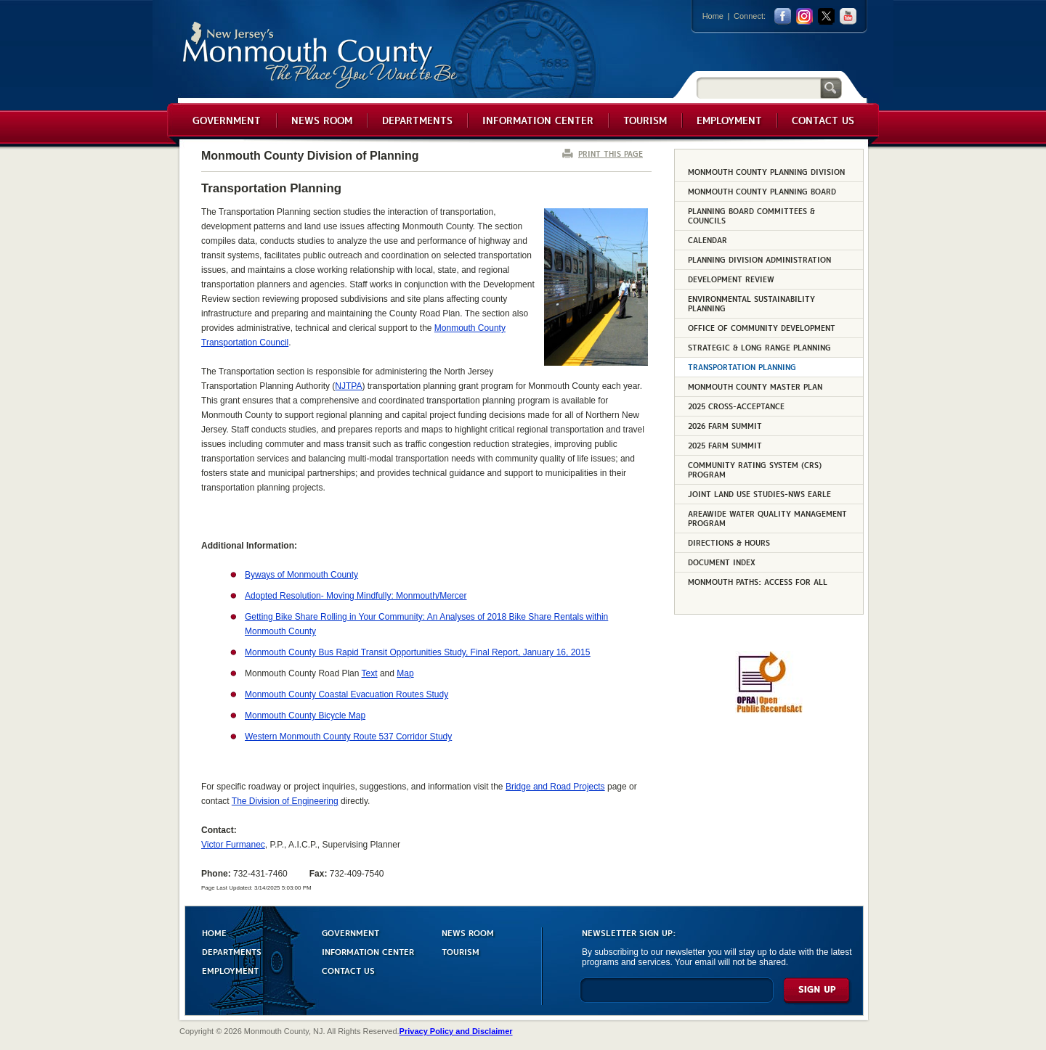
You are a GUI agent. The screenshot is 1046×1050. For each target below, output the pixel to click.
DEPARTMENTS (232, 951)
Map (405, 673)
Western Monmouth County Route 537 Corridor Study (348, 736)
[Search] (758, 87)
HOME (214, 932)
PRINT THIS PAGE (610, 153)
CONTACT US (348, 970)
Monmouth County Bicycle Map (305, 715)
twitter (826, 16)
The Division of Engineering (285, 801)
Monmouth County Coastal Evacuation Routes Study (346, 694)
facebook (782, 16)
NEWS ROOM (468, 932)
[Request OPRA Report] (769, 710)
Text (370, 673)
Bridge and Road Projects (555, 787)
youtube (848, 16)
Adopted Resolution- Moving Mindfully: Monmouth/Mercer (355, 596)
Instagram (804, 16)
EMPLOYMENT (230, 970)
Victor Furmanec (233, 845)
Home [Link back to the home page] (712, 16)
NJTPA (348, 386)
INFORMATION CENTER (368, 951)
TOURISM (460, 951)
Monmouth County (320, 55)
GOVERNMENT (350, 932)
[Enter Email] (677, 996)
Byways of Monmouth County (301, 575)
